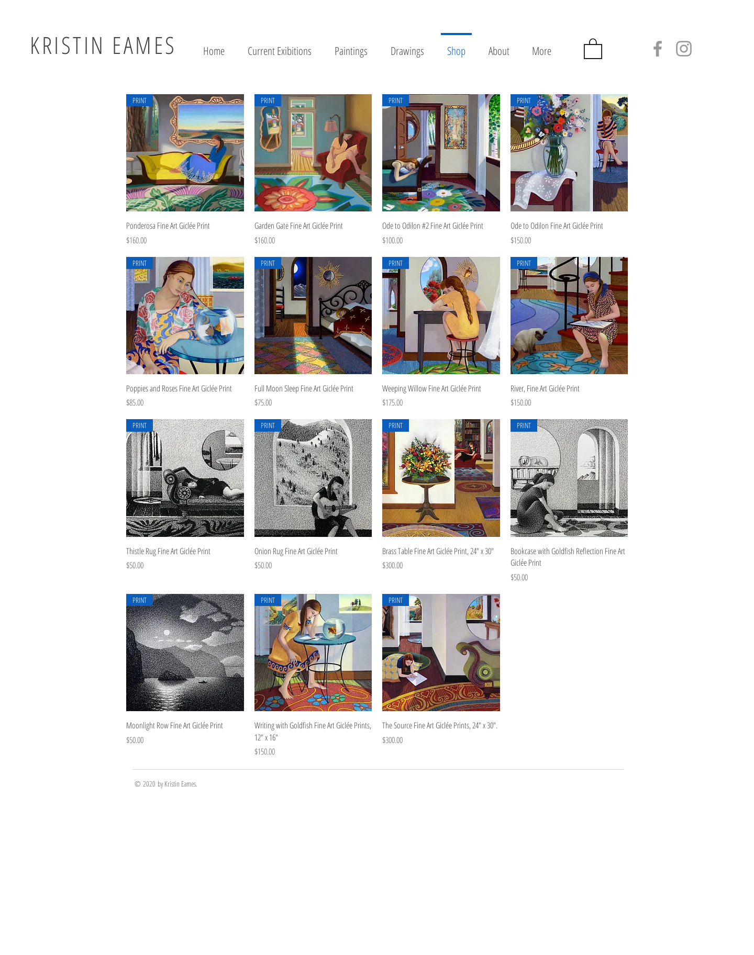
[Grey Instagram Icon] (683, 48)
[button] (593, 48)
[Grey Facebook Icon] (657, 48)
